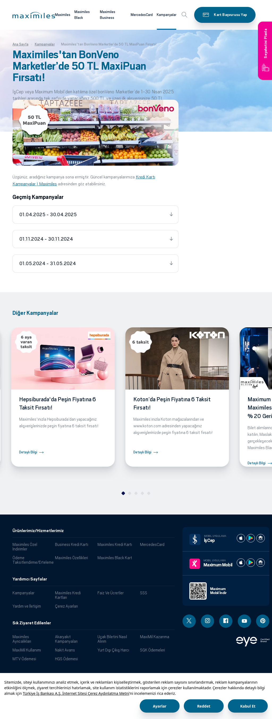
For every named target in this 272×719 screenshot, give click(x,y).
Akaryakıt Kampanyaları (66, 638)
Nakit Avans (65, 650)
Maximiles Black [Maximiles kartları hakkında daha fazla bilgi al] (82, 15)
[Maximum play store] (250, 562)
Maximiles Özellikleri (71, 557)
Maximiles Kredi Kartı (114, 544)
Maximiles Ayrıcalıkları (21, 638)
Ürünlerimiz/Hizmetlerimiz (38, 530)
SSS (143, 593)
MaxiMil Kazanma (154, 636)
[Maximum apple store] (241, 562)
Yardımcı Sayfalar (29, 579)
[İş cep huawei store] (260, 538)
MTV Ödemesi (24, 659)
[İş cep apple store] (241, 538)
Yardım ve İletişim (26, 606)
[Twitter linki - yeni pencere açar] (189, 621)
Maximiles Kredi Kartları (68, 595)
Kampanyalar (23, 593)
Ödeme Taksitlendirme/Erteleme (31, 560)
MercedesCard (152, 544)
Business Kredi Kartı (71, 544)
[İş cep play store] (250, 538)
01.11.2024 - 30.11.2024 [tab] (46, 239)
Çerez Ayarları (66, 606)
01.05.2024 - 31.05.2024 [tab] (47, 263)
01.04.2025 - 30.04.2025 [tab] (48, 214)
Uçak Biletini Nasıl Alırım (112, 638)
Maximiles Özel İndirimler (24, 546)
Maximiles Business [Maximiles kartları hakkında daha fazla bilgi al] (107, 15)
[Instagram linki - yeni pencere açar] (207, 621)
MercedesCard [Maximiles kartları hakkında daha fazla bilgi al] (142, 15)
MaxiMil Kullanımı (26, 650)
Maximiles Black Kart (114, 557)
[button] (33, 15)
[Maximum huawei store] (260, 562)
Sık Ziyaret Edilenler (31, 623)
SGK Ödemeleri (152, 650)
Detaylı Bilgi (28, 452)
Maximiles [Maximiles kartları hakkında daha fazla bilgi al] (62, 15)
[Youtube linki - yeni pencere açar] (244, 621)
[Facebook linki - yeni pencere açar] (225, 621)
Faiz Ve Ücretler (110, 593)
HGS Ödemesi (66, 659)
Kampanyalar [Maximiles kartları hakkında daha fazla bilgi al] (166, 15)
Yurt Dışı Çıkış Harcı (113, 650)
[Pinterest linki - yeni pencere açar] (262, 621)
